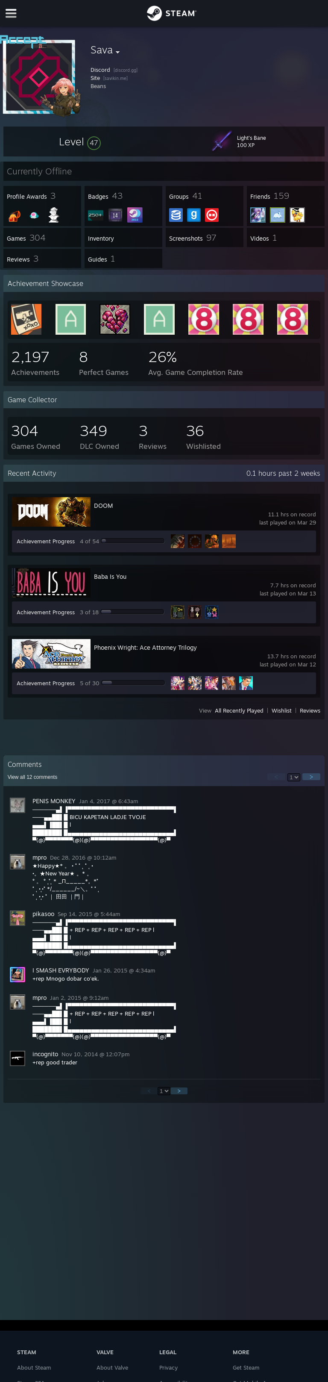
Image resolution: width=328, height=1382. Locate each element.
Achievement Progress (46, 541)
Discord (100, 69)
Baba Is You (110, 576)
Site (95, 77)
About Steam (34, 1367)
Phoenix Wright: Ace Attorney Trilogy (145, 647)
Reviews (310, 710)
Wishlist (282, 710)
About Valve (112, 1367)
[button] (80, 141)
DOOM (103, 505)
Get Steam (246, 1367)
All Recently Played (239, 710)
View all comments (33, 777)
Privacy (168, 1367)
